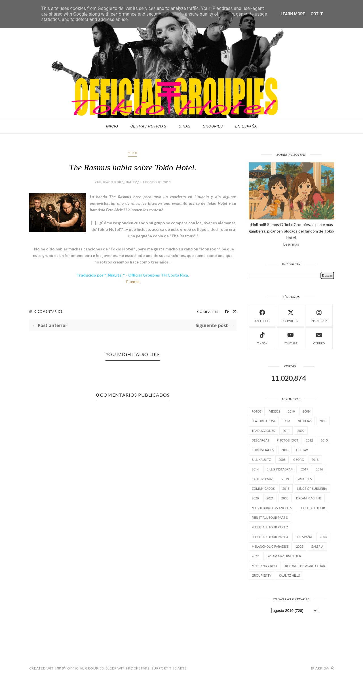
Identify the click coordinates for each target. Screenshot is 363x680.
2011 (286, 430)
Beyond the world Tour (305, 566)
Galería (317, 546)
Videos (274, 411)
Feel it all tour (312, 508)
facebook (262, 315)
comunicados (263, 488)
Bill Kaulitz (261, 459)
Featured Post (264, 421)
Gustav (302, 450)
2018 (286, 488)
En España (246, 126)
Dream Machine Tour (284, 556)
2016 (319, 469)
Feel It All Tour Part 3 (270, 517)
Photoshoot (287, 440)
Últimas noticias (148, 126)
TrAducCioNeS (263, 430)
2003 (284, 498)
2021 (270, 498)
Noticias (305, 421)
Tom (286, 421)
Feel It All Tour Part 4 (270, 537)
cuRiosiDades (263, 450)
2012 (309, 440)
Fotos (257, 411)
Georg (298, 459)
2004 (323, 537)
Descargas (260, 440)
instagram (319, 315)
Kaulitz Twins (263, 479)
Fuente (133, 281)
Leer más (291, 244)
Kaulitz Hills (289, 575)
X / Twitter (290, 315)
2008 (322, 421)
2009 (306, 411)
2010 (132, 153)
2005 (282, 459)
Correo (319, 337)
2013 (315, 459)
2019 (285, 479)
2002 (299, 546)
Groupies (213, 126)
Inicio (112, 126)
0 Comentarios (48, 311)
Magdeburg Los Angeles (272, 508)
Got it (317, 14)
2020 (255, 498)
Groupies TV (261, 575)
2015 (324, 440)
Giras (185, 126)
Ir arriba (322, 668)
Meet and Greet (264, 566)
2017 (304, 469)
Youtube (290, 337)
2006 (284, 450)
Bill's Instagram (280, 469)
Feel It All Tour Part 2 (270, 527)
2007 (300, 430)
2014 (255, 469)
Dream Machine (309, 498)
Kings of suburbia (312, 488)
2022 (255, 556)
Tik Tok (262, 337)
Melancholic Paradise (270, 546)
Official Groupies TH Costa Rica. (158, 275)
